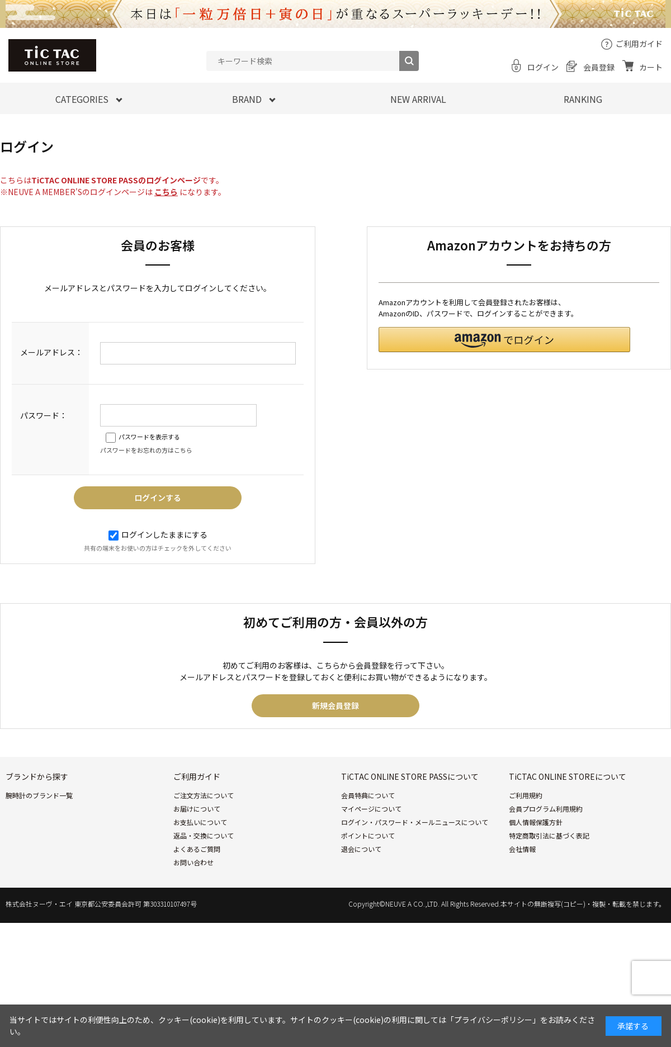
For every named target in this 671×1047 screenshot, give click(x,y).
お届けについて (196, 808)
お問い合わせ (193, 862)
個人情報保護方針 (536, 822)
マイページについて (371, 808)
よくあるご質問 (196, 849)
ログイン (543, 67)
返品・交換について (203, 835)
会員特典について (368, 795)
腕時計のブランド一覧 (39, 795)
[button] (504, 339)
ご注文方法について (203, 795)
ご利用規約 (525, 795)
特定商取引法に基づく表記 (549, 835)
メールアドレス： (51, 352)
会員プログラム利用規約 (546, 808)
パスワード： (43, 415)
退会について (361, 849)
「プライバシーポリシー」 (493, 1019)
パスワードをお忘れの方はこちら (146, 450)
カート (651, 67)
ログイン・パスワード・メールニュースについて (414, 822)
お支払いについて (200, 822)
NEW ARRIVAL (418, 99)
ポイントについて (368, 835)
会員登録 (599, 67)
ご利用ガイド (639, 43)
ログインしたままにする (157, 534)
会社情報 (522, 849)
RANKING (583, 99)
